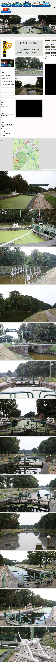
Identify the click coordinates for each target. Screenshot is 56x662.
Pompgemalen (4, 115)
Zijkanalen (3, 135)
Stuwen (2, 126)
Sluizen (2, 122)
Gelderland (32, 52)
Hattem (8, 78)
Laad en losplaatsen (5, 111)
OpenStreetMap (49, 169)
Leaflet (44, 169)
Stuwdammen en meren (6, 124)
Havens (2, 104)
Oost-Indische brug (47, 57)
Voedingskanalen (5, 131)
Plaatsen (3, 113)
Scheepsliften (4, 117)
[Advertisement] (28, 108)
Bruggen (3, 102)
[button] (28, 154)
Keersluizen (3, 109)
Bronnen (3, 100)
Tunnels (3, 128)
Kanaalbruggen (4, 106)
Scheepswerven (4, 120)
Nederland (11, 81)
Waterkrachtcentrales (5, 133)
